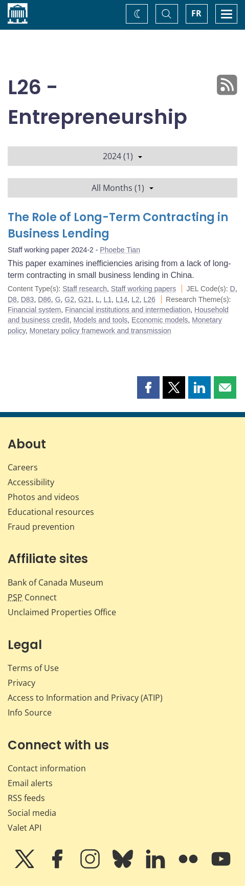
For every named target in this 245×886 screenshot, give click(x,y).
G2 (69, 299)
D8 (12, 299)
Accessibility (31, 482)
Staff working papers (143, 289)
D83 (27, 299)
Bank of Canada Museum (55, 582)
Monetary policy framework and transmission (100, 331)
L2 (135, 299)
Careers (23, 467)
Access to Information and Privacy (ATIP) (85, 697)
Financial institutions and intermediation (127, 310)
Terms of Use (33, 668)
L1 (108, 299)
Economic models (159, 320)
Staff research (84, 289)
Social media (32, 812)
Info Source (30, 712)
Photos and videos (43, 497)
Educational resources (51, 511)
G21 (85, 299)
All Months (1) (122, 187)
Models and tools (100, 320)
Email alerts (30, 783)
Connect (32, 597)
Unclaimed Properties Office (62, 612)
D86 (44, 299)
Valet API (24, 827)
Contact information (47, 768)
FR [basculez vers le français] (196, 13)
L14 (121, 299)
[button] (148, 387)
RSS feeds (26, 798)
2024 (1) (122, 156)
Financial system (34, 310)
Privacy (21, 682)
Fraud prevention (41, 526)
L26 (149, 299)
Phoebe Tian (120, 250)
